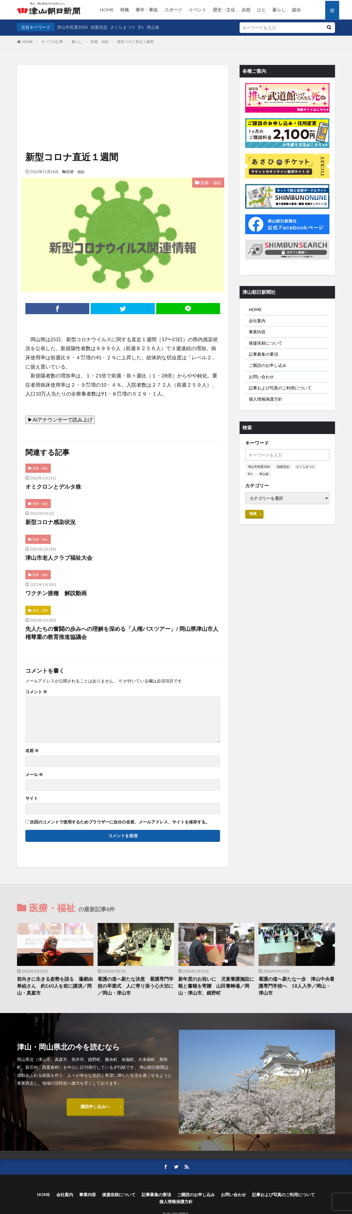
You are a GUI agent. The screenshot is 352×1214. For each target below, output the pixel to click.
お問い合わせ (261, 376)
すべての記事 (52, 41)
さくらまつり (122, 27)
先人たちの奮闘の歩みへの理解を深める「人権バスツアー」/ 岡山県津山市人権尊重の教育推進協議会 (121, 632)
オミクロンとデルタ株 (53, 486)
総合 (296, 9)
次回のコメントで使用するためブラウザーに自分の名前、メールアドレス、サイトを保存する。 (120, 822)
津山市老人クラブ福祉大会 (58, 557)
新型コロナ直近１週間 (135, 41)
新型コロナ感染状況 (50, 521)
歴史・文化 (224, 9)
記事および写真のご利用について (280, 387)
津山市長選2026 (72, 27)
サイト (31, 798)
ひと (261, 9)
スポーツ (173, 9)
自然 (246, 9)
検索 (253, 513)
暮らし (279, 9)
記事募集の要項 (263, 354)
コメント (36, 692)
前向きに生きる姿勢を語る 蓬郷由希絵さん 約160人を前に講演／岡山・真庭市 (55, 986)
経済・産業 (40, 610)
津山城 (152, 27)
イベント (197, 9)
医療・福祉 (100, 41)
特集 (124, 9)
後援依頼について (265, 342)
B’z (141, 27)
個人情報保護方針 (265, 398)
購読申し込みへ (95, 1106)
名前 (32, 750)
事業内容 (257, 331)
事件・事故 (147, 9)
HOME (107, 9)
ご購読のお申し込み (267, 365)
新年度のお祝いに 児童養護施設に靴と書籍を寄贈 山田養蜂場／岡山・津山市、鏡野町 (216, 986)
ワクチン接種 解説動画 (56, 593)
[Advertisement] (122, 93)
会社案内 (257, 320)
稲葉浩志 (99, 27)
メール (34, 774)
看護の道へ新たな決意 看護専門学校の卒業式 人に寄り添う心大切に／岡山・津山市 (135, 986)
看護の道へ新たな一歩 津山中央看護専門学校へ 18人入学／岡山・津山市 (296, 986)
